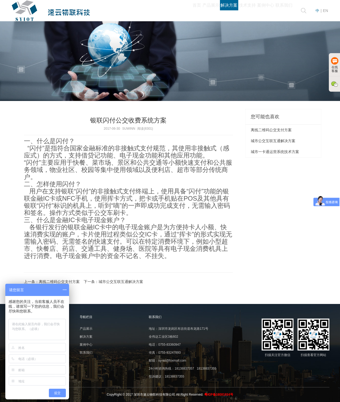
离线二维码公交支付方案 (59, 282)
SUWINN (128, 128)
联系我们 (278, 11)
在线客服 (334, 65)
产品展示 (166, 11)
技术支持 (222, 11)
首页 (142, 11)
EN (325, 11)
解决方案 (194, 11)
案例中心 (250, 11)
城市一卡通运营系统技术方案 (275, 152)
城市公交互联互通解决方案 (121, 282)
